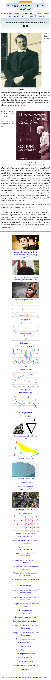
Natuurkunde (28, 14)
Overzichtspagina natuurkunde (25, 654)
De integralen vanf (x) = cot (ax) (25, 413)
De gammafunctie (25, 513)
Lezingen (25, 669)
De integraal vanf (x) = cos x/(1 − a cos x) (25, 343)
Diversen (46, 14)
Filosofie (38, 14)
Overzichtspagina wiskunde (25, 650)
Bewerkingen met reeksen (25, 639)
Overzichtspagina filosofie (25, 657)
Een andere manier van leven (25, 617)
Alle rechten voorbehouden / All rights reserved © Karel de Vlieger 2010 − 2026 (25, 677)
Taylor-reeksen (25, 482)
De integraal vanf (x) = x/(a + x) (25, 390)
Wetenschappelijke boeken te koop (25, 665)
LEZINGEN (25, 8)
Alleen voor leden (31, 16)
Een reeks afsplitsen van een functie (25, 621)
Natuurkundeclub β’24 (15, 16)
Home (3, 14)
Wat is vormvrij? (25, 586)
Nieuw (9, 14)
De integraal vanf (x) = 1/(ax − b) (25, 320)
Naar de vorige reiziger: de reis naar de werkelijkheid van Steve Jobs (25, 277)
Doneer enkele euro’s (25, 661)
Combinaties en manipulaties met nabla (25, 435)
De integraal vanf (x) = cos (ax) (25, 366)
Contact (42, 16)
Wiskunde (17, 14)
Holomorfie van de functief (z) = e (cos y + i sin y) (25, 534)
